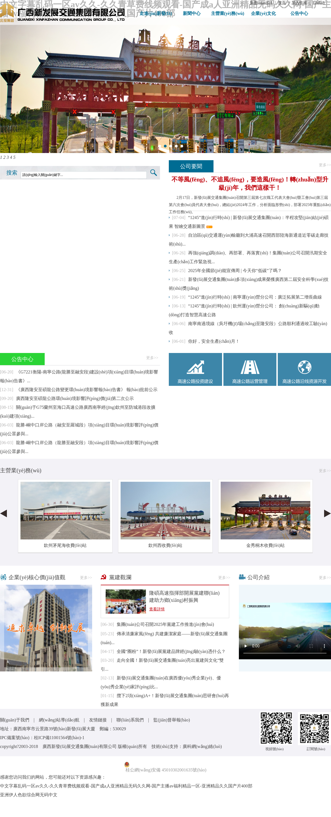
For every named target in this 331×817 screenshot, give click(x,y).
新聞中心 (192, 13)
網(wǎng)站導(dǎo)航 (59, 720)
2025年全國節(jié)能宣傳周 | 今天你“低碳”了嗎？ (235, 270)
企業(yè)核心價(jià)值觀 (37, 577)
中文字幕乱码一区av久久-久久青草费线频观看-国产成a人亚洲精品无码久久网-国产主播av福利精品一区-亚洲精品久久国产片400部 (126, 786)
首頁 (282, 3)
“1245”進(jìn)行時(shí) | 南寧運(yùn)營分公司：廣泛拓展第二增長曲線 (255, 297)
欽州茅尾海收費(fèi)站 (65, 545)
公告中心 (299, 13)
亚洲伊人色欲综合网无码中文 (28, 794)
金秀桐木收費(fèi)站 (265, 545)
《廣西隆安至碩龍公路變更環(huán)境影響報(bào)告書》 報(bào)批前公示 (87, 389)
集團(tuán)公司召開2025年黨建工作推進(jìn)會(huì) (165, 624)
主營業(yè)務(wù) (227, 13)
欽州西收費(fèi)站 (165, 545)
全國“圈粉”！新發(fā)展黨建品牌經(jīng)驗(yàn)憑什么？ (171, 651)
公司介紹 (258, 577)
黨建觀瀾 (120, 577)
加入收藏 (299, 3)
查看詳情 (157, 609)
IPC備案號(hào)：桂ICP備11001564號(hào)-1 (42, 737)
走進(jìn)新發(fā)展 (156, 16)
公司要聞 (191, 166)
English (319, 3)
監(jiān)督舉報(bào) (171, 720)
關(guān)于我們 (14, 720)
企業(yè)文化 (263, 13)
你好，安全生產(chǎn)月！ (214, 341)
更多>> (325, 165)
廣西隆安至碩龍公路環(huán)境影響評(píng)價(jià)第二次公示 (75, 398)
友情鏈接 (98, 720)
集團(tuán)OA (261, 3)
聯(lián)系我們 (130, 720)
